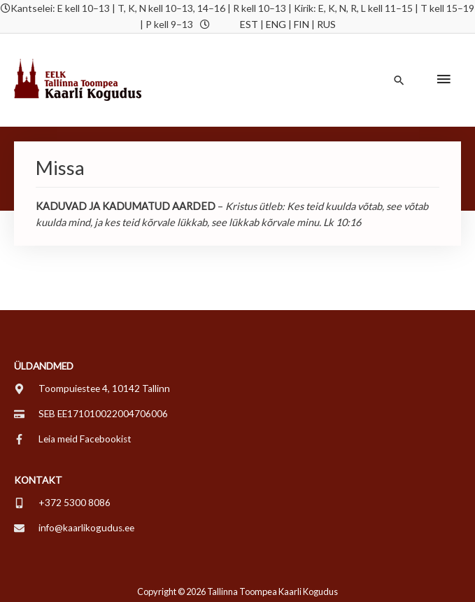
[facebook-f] (73, 438)
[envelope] (74, 527)
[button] (399, 80)
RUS (326, 24)
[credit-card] (91, 413)
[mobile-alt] (62, 502)
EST (249, 24)
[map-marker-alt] (92, 388)
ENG (276, 24)
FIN (301, 24)
